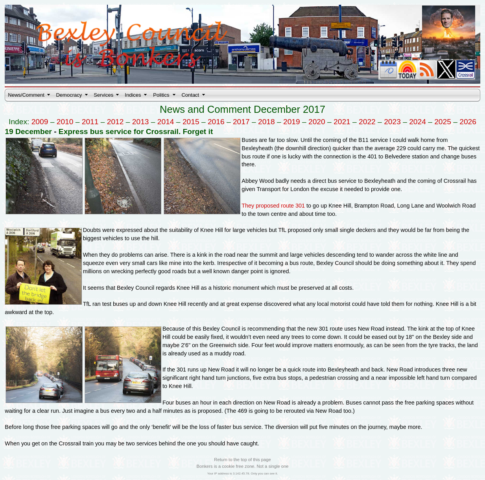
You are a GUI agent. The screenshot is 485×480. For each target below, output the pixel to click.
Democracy (69, 95)
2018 (266, 122)
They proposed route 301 (273, 205)
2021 (342, 122)
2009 (39, 122)
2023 (392, 122)
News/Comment (26, 95)
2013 (140, 122)
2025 (442, 122)
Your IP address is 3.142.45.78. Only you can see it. (242, 473)
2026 (467, 122)
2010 (65, 122)
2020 (316, 122)
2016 (216, 122)
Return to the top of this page (242, 459)
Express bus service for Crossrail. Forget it (136, 131)
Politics (161, 95)
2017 (241, 122)
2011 (90, 122)
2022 (367, 122)
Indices (133, 95)
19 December (28, 131)
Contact (190, 95)
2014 (165, 122)
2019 (291, 122)
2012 (115, 122)
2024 (417, 122)
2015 (191, 122)
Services (103, 95)
